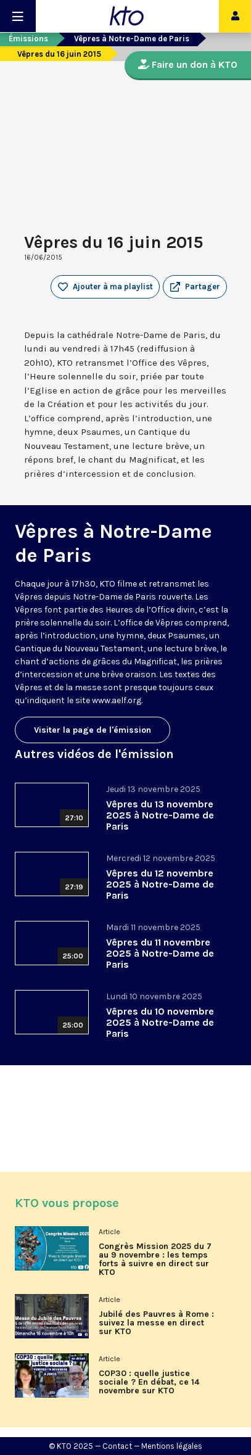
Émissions (28, 38)
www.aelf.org (116, 700)
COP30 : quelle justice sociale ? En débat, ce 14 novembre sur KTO (149, 1382)
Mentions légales (171, 1446)
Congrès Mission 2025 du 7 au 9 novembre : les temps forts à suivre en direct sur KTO (155, 1259)
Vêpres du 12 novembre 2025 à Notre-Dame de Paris (160, 884)
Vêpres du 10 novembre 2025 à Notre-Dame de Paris (160, 1022)
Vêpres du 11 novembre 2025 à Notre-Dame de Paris (160, 953)
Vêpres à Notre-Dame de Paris (131, 38)
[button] (195, 287)
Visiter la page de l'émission (92, 730)
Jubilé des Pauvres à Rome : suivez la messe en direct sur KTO (156, 1323)
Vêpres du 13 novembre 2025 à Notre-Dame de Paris (160, 815)
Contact (117, 1446)
